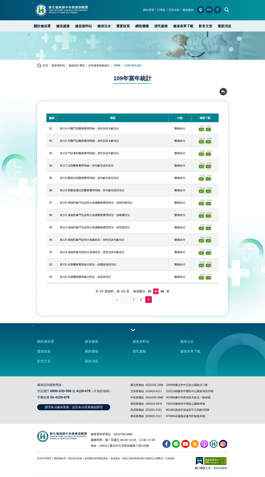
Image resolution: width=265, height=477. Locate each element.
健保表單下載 (183, 26)
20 (149, 291)
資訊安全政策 (75, 458)
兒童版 (161, 9)
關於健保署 (42, 26)
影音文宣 (205, 26)
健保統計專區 (77, 65)
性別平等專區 (44, 458)
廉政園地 (188, 9)
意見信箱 (173, 9)
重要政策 (123, 26)
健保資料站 (83, 26)
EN (209, 9)
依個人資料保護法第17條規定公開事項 (142, 458)
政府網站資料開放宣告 (96, 458)
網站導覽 (148, 9)
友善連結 (115, 458)
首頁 (45, 65)
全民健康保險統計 (99, 65)
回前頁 (223, 89)
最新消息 (224, 26)
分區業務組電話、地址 (200, 10)
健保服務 (63, 26)
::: (33, 2)
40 (156, 291)
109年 (117, 65)
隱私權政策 (60, 458)
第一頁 (117, 299)
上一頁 (125, 299)
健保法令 (104, 26)
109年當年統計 (133, 65)
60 (162, 291)
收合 (133, 330)
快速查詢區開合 (227, 10)
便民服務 (161, 26)
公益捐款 (170, 458)
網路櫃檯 (142, 26)
